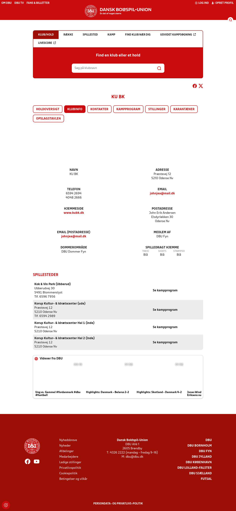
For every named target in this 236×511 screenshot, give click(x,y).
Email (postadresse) (73, 232)
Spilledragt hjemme (162, 247)
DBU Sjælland (200, 473)
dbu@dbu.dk (134, 456)
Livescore (47, 43)
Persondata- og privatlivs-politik (118, 503)
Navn (74, 170)
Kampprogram (128, 109)
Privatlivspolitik (70, 467)
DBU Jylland (202, 456)
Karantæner (184, 109)
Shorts (162, 251)
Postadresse (162, 208)
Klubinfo (74, 109)
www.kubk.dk (74, 213)
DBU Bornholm (199, 445)
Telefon (73, 189)
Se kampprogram (165, 290)
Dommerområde (74, 247)
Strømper (179, 251)
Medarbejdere (68, 456)
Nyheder (65, 445)
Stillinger (156, 109)
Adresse (162, 170)
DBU (208, 440)
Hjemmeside (74, 208)
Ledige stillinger (70, 462)
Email (162, 189)
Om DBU (6, 3)
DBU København (199, 462)
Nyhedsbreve (68, 440)
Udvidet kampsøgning (178, 34)
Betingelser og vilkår (73, 478)
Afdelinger (66, 451)
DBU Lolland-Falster (194, 467)
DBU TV (19, 3)
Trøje (145, 251)
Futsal (206, 478)
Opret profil (223, 3)
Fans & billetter (38, 3)
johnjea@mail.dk (162, 193)
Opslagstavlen (48, 118)
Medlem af (162, 232)
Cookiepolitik (68, 473)
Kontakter (99, 109)
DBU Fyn (205, 451)
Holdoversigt (47, 109)
